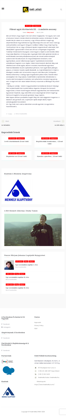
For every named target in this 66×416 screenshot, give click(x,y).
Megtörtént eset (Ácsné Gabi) (16, 156)
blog (26, 261)
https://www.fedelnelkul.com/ (44, 384)
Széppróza (37, 26)
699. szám (10, 284)
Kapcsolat (37, 322)
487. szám (12, 153)
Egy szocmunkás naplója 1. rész (26, 264)
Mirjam (32, 261)
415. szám (29, 26)
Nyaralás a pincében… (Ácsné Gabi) (49, 156)
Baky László (30, 32)
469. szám (45, 153)
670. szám (19, 261)
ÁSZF (35, 328)
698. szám (10, 273)
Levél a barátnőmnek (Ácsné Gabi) (16, 141)
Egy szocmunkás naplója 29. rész (17, 277)
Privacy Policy (38, 325)
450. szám (45, 138)
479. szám (12, 138)
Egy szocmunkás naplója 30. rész (17, 287)
